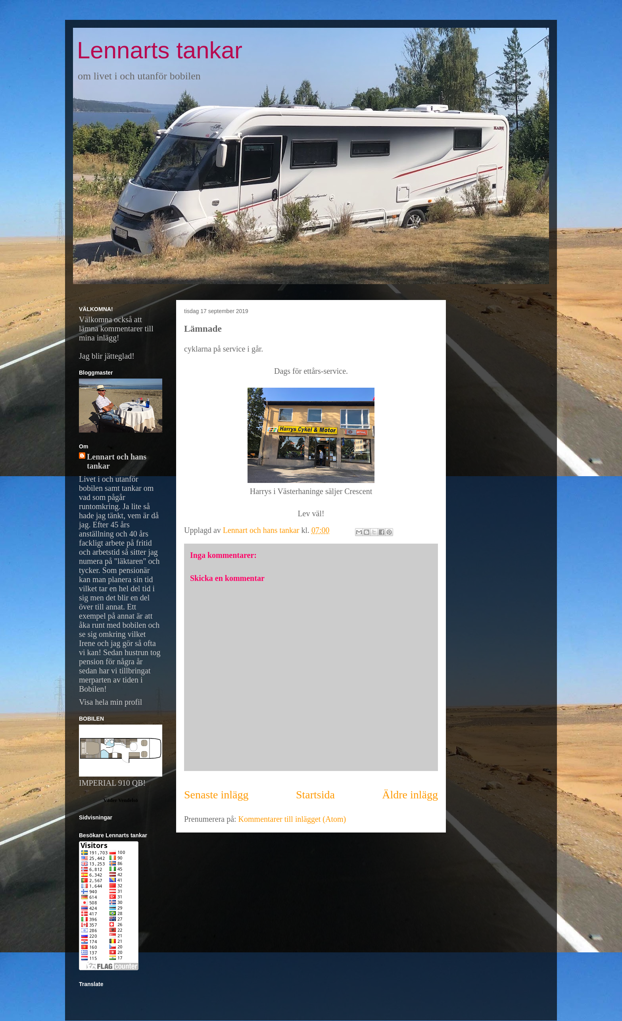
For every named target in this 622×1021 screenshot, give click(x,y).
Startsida (315, 794)
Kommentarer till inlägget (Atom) (292, 819)
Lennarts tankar (159, 50)
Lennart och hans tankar (116, 461)
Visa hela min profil (110, 702)
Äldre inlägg (410, 794)
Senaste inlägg (216, 794)
